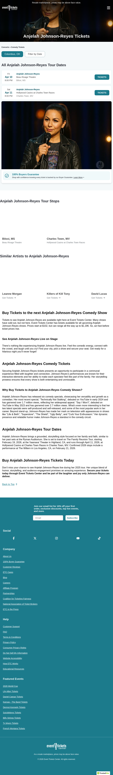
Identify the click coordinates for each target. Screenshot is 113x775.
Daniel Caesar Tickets (13, 697)
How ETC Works (10, 663)
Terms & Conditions (12, 637)
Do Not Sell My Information (15, 653)
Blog (5, 577)
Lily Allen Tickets (10, 691)
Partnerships (9, 593)
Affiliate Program (10, 588)
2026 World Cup (10, 686)
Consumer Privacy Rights (14, 648)
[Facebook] (13, 538)
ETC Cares (8, 572)
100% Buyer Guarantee (13, 561)
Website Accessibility (12, 658)
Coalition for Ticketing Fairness (17, 599)
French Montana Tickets (14, 728)
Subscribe (72, 518)
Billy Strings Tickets (12, 718)
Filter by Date (35, 54)
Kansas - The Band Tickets (15, 702)
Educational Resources (13, 669)
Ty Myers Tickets (10, 723)
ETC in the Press (11, 609)
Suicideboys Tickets (12, 712)
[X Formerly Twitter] (35, 538)
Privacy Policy (9, 642)
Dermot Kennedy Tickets (14, 707)
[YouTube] (78, 538)
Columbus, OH (12, 54)
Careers (6, 583)
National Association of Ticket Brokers (20, 604)
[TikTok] (99, 538)
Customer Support (11, 626)
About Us (7, 556)
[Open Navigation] (108, 7)
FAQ (5, 632)
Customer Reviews (11, 567)
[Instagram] (56, 538)
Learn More (79, 177)
